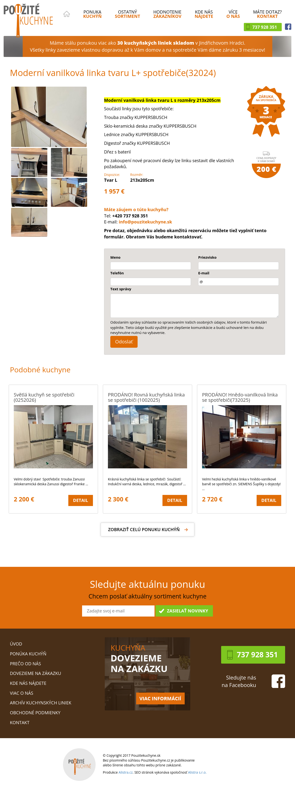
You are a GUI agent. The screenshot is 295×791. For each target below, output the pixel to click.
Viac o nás (21, 693)
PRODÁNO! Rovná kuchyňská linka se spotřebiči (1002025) (146, 397)
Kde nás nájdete (28, 683)
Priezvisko (207, 257)
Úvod (16, 644)
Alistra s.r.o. (197, 772)
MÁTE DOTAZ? (267, 14)
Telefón (117, 273)
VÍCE (233, 14)
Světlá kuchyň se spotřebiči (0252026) (44, 397)
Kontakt (19, 722)
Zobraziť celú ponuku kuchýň (144, 529)
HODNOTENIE (167, 14)
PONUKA (92, 14)
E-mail (203, 273)
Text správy (120, 288)
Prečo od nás (25, 663)
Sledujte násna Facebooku (239, 681)
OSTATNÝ (127, 14)
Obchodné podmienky (35, 712)
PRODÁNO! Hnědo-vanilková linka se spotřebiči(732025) (240, 397)
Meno (115, 257)
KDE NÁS (204, 14)
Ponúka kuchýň (28, 654)
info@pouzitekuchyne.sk (145, 222)
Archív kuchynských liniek (40, 703)
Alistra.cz (126, 772)
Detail (80, 500)
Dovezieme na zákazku (35, 673)
